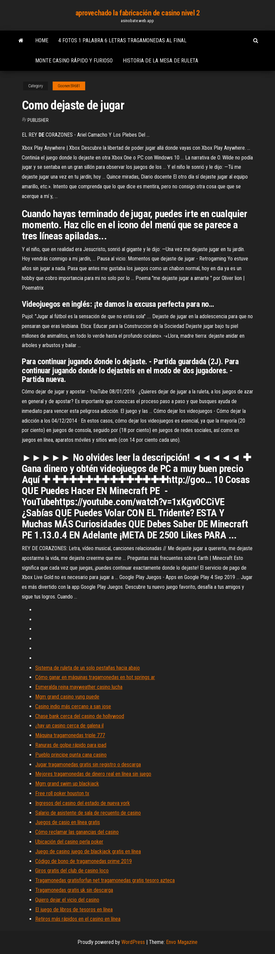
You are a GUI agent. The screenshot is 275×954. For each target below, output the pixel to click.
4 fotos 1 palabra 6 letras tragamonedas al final (122, 40)
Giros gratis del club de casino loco (72, 870)
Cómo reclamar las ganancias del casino (77, 832)
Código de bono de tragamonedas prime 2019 (83, 861)
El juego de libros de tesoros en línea (74, 909)
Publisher (38, 120)
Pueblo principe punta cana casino (71, 755)
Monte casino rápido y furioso (74, 60)
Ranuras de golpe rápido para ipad (70, 745)
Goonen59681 (69, 86)
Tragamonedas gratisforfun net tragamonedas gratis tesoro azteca (105, 880)
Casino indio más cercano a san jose (73, 706)
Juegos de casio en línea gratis (67, 822)
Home (41, 40)
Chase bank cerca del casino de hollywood (79, 716)
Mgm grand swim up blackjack (67, 783)
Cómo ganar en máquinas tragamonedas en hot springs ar (95, 677)
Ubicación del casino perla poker (69, 842)
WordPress (133, 942)
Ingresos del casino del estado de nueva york (82, 803)
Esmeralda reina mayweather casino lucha (78, 687)
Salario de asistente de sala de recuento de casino (88, 813)
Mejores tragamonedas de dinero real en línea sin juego (93, 774)
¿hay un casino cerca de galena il (69, 725)
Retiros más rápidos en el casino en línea (77, 919)
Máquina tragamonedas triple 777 (70, 735)
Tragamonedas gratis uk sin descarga (74, 890)
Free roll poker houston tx (62, 793)
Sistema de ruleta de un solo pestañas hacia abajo (87, 668)
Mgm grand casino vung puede (67, 697)
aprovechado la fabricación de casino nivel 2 (137, 13)
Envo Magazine (182, 942)
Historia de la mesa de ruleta (160, 60)
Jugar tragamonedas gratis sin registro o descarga (88, 764)
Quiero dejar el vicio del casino (67, 900)
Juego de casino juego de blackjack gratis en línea (88, 851)
